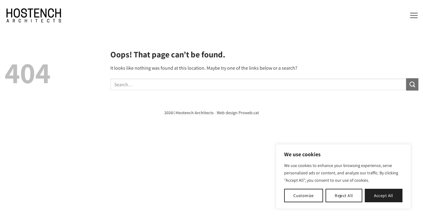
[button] (413, 15)
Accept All (383, 195)
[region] (343, 176)
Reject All (344, 195)
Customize (303, 195)
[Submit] (412, 84)
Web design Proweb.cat (238, 112)
